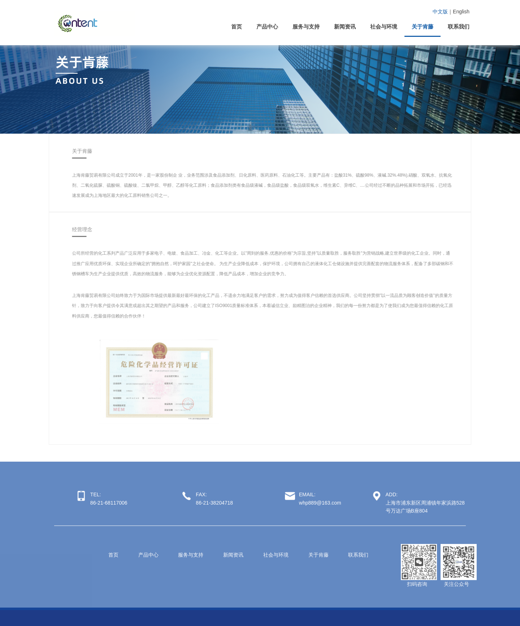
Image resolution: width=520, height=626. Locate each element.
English (461, 11)
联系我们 (458, 26)
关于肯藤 (422, 26)
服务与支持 (306, 26)
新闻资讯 (345, 26)
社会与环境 (383, 26)
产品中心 (267, 26)
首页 (236, 26)
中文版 (440, 11)
